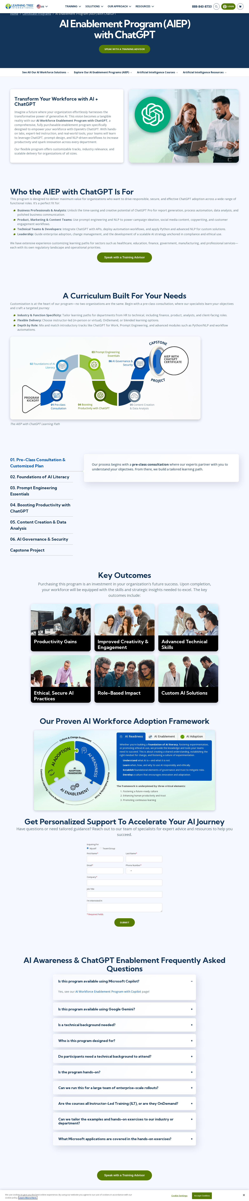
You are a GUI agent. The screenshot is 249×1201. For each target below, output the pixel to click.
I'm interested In (94, 900)
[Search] (216, 6)
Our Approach (118, 6)
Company (92, 877)
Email (90, 865)
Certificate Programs (37, 14)
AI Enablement (161, 736)
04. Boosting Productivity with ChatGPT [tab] (40, 508)
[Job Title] (124, 894)
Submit (124, 922)
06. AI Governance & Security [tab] (39, 539)
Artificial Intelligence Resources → (205, 72)
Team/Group (109, 848)
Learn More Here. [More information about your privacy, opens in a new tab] (28, 1197)
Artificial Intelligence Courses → (157, 72)
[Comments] (124, 907)
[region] (124, 1195)
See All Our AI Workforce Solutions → (45, 72)
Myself (93, 848)
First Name (92, 853)
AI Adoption (191, 736)
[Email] (105, 871)
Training (71, 6)
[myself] (87, 848)
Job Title (90, 888)
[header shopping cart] (240, 6)
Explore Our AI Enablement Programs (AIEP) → (103, 72)
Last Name (131, 853)
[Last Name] (144, 859)
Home (14, 14)
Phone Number (133, 865)
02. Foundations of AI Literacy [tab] (39, 476)
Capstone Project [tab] (27, 550)
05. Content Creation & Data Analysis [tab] (38, 525)
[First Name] (105, 859)
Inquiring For (93, 844)
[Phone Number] (144, 871)
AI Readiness (131, 736)
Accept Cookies (202, 1195)
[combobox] (129, 871)
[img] (61, 627)
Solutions (92, 6)
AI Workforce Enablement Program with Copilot (108, 991)
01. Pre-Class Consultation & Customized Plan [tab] (37, 462)
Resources (143, 6)
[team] (100, 848)
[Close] (243, 1195)
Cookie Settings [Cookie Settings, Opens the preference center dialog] (179, 1195)
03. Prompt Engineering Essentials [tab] (33, 491)
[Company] (124, 883)
